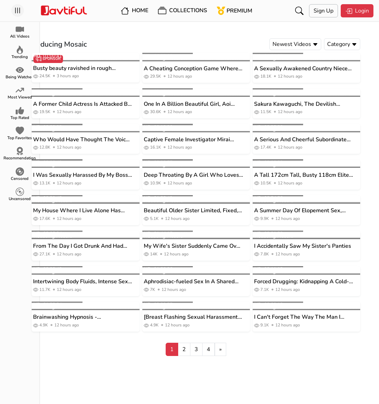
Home (134, 11)
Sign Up (323, 11)
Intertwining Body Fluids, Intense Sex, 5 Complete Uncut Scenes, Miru (95, 282)
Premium (234, 11)
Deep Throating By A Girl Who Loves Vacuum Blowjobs (204, 175)
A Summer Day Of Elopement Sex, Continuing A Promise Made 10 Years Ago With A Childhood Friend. (315, 211)
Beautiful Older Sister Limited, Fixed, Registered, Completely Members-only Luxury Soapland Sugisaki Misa (206, 211)
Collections (182, 11)
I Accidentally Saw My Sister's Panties (316, 246)
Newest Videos (309, 44)
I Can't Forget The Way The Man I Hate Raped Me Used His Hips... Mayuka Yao (311, 317)
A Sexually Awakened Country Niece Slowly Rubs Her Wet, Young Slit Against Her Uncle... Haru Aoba (314, 69)
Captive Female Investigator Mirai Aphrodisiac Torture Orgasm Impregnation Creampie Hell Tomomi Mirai (204, 140)
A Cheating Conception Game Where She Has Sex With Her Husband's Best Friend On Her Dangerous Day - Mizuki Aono (206, 69)
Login (357, 11)
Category (356, 44)
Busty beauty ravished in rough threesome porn (86, 68)
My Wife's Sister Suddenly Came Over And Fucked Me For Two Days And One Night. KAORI (206, 246)
